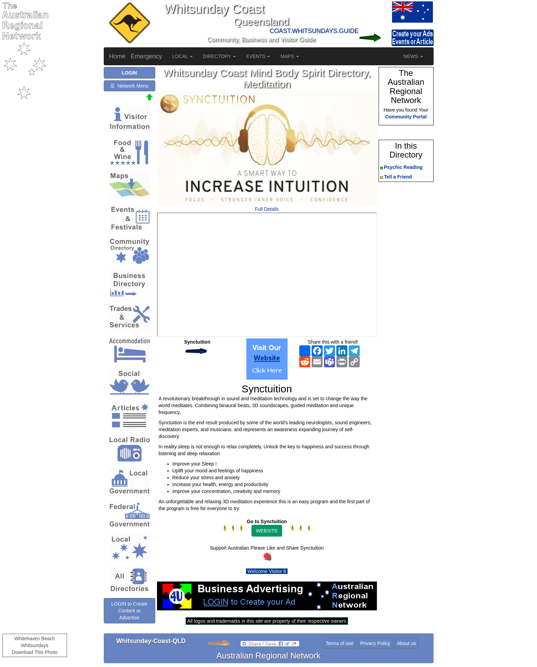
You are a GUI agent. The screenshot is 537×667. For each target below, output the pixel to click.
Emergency (146, 56)
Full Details (267, 209)
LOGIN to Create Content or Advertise (129, 610)
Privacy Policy (375, 643)
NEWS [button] (413, 56)
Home (117, 56)
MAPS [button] (289, 56)
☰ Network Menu (129, 86)
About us (406, 643)
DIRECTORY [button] (219, 56)
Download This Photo (34, 652)
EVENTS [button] (258, 56)
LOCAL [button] (182, 56)
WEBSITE (267, 530)
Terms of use (339, 643)
